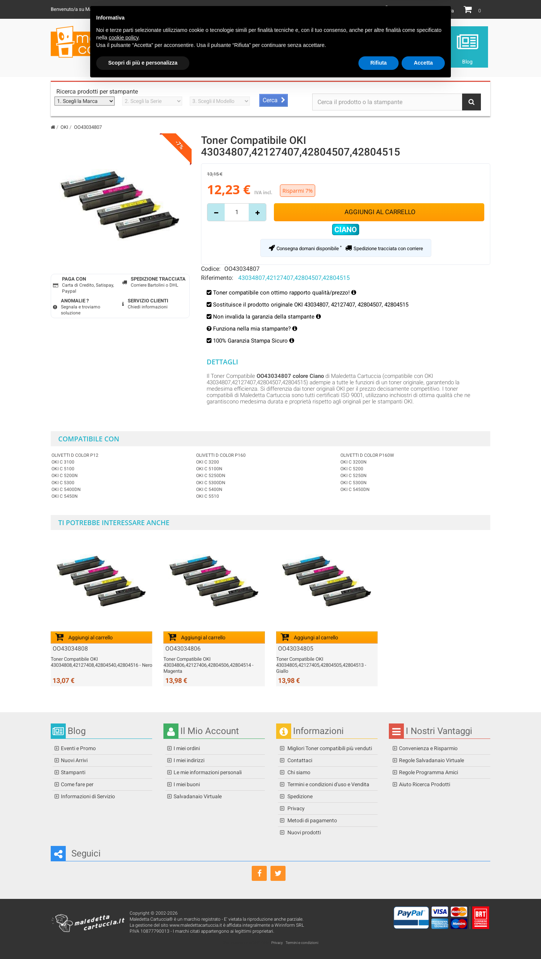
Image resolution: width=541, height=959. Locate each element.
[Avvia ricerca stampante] (273, 100)
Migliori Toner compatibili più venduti (329, 748)
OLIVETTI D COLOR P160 (221, 455)
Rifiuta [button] (378, 938)
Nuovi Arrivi (74, 760)
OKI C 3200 (207, 462)
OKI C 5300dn (210, 482)
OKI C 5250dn (210, 475)
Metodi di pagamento (311, 820)
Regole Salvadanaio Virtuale (431, 760)
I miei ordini (187, 748)
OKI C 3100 (62, 462)
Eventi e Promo (78, 748)
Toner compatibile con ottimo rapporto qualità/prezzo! (282, 292)
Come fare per (77, 784)
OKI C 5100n (209, 468)
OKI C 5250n (353, 475)
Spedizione (299, 796)
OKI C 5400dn (66, 489)
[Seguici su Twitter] (278, 873)
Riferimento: (217, 277)
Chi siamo (298, 772)
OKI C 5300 (62, 482)
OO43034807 (242, 268)
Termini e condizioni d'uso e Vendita (327, 784)
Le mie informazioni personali (208, 772)
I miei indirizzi (189, 760)
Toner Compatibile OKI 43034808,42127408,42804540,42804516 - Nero (101, 662)
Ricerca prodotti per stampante (97, 91)
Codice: (211, 268)
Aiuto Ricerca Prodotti (424, 784)
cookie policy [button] (123, 913)
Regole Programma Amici (428, 772)
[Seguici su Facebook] (259, 873)
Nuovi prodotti (303, 832)
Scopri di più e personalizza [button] (142, 938)
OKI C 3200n (353, 462)
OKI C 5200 (351, 468)
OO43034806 (183, 648)
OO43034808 (70, 648)
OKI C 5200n (64, 475)
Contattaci (299, 760)
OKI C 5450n (64, 496)
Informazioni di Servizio (88, 796)
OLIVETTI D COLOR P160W (367, 455)
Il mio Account (409, 11)
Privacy (295, 808)
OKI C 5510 (207, 496)
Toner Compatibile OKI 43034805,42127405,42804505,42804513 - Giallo (321, 665)
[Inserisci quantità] (237, 212)
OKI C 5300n (353, 482)
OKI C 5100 (62, 468)
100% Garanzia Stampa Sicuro (253, 340)
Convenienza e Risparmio (428, 748)
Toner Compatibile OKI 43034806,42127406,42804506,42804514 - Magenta (208, 665)
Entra (448, 11)
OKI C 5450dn (355, 489)
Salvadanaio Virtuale (198, 796)
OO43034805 (295, 648)
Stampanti (73, 772)
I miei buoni (187, 784)
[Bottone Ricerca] (471, 102)
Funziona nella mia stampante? (255, 328)
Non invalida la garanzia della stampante (267, 316)
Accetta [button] (423, 938)
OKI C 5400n (209, 489)
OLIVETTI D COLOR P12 (74, 455)
